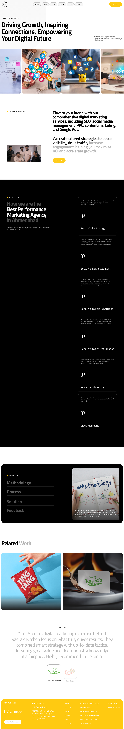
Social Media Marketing (88, 719)
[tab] (54, 680)
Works (67, 723)
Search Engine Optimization (90, 723)
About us (68, 715)
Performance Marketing (88, 727)
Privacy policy (113, 711)
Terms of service (114, 715)
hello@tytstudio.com (39, 712)
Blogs (67, 727)
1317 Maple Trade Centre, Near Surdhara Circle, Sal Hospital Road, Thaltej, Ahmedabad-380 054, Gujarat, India (43, 720)
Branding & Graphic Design (89, 711)
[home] (4, 4)
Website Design (85, 715)
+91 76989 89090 (38, 708)
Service (67, 719)
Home (67, 711)
